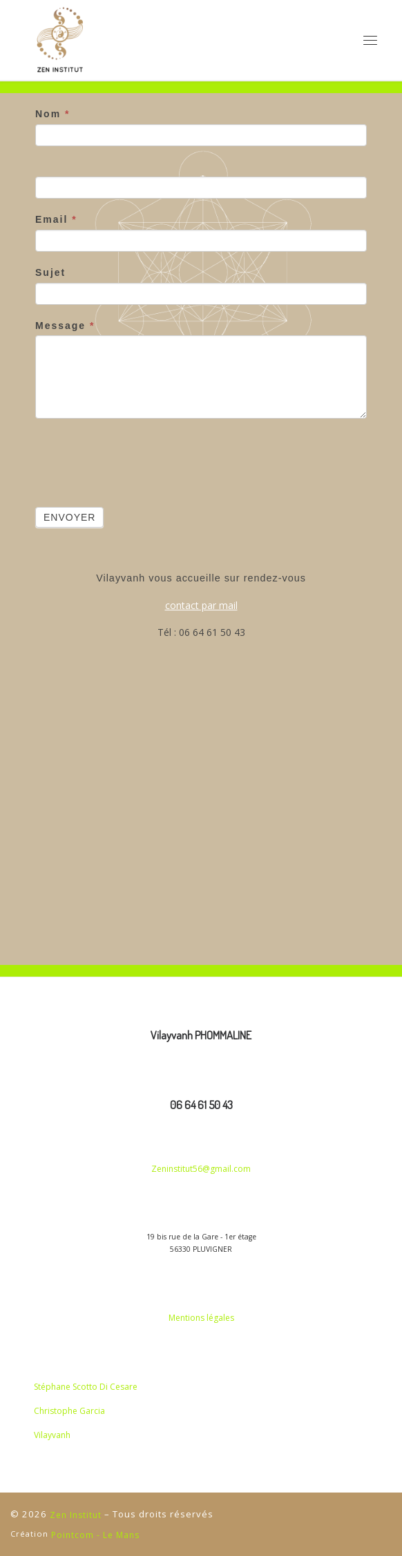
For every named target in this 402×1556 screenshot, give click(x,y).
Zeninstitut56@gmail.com (201, 1169)
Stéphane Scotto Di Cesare (85, 1387)
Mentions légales (201, 1318)
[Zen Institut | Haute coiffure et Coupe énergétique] (60, 40)
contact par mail (201, 605)
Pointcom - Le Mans (95, 1535)
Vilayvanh (52, 1435)
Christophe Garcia (69, 1411)
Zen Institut (76, 1515)
